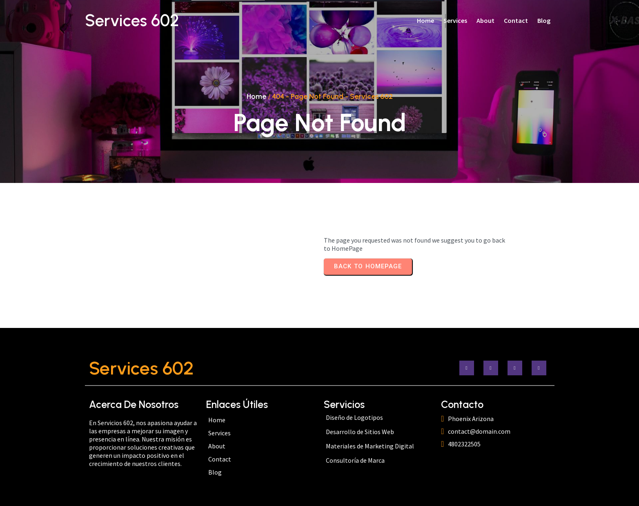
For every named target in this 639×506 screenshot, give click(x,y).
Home (256, 96)
